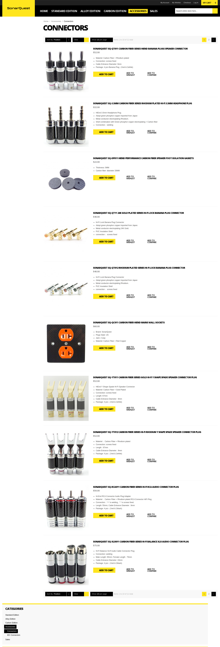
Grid (83, 40)
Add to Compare (151, 74)
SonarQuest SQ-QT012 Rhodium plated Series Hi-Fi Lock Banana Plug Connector (141, 267)
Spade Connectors (14, 129)
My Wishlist (174, 3)
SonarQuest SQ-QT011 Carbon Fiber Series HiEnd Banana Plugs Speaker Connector (142, 48)
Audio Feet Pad (13, 117)
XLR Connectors (14, 137)
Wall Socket (12, 133)
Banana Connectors (15, 121)
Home (48, 21)
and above (14, 94)
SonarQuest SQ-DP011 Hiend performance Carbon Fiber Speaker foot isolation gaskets (145, 158)
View (78, 40)
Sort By (52, 40)
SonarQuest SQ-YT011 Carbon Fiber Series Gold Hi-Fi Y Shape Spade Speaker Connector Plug (147, 376)
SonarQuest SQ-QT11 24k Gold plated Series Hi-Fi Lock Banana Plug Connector (140, 212)
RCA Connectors (14, 125)
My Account (162, 3)
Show (96, 40)
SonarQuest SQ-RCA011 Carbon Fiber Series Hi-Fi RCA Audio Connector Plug (138, 486)
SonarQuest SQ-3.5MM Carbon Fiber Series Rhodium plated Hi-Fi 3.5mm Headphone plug (144, 103)
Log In (194, 3)
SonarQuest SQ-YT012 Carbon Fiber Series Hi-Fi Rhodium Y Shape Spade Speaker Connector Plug (149, 431)
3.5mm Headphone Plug (17, 113)
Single (9, 159)
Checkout (185, 3)
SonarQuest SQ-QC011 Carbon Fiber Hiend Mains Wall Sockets (131, 322)
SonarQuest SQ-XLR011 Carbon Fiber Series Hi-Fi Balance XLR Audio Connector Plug (143, 540)
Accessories (58, 21)
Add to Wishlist (129, 74)
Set (8, 156)
